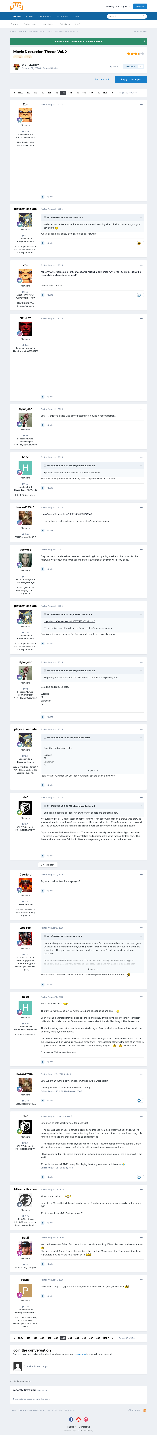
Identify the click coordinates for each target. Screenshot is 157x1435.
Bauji (25, 1237)
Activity (29, 16)
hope (75, 217)
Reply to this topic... (38, 1366)
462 (56, 93)
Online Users (30, 24)
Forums (14, 24)
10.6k (25, 824)
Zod (25, 104)
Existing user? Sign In (118, 6)
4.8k (25, 901)
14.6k (25, 484)
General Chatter (51, 68)
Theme (71, 1426)
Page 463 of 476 (128, 93)
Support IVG (62, 16)
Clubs (76, 16)
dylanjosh (25, 409)
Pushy (25, 1279)
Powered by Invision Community (78, 1430)
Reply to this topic (131, 79)
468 (98, 93)
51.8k (25, 131)
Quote (50, 196)
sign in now (80, 1354)
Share (114, 66)
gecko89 (25, 549)
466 (84, 93)
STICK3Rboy (31, 64)
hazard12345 (25, 507)
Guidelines (65, 24)
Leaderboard (48, 24)
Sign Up (140, 6)
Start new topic (102, 79)
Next (106, 93)
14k (25, 435)
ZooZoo (25, 927)
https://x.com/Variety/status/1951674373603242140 (66, 514)
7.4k (25, 345)
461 (49, 93)
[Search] (123, 16)
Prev (20, 93)
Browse (17, 17)
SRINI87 (25, 318)
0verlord (25, 874)
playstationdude (25, 208)
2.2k (25, 1216)
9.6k (25, 1306)
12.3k (25, 235)
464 (70, 93)
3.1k (26, 954)
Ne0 (25, 797)
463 (63, 93)
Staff (77, 24)
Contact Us (84, 1426)
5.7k (25, 576)
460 (42, 93)
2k (25, 1264)
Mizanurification (25, 1189)
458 (28, 93)
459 (35, 93)
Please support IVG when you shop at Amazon (78, 41)
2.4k (25, 534)
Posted (52, 104)
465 (77, 93)
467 (91, 93)
